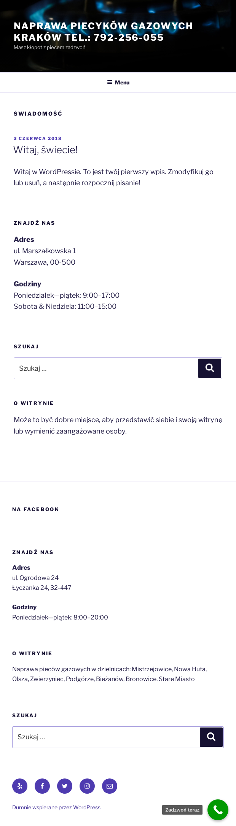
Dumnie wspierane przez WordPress (56, 807)
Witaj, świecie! (45, 150)
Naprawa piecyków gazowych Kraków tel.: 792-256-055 (103, 32)
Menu (118, 82)
